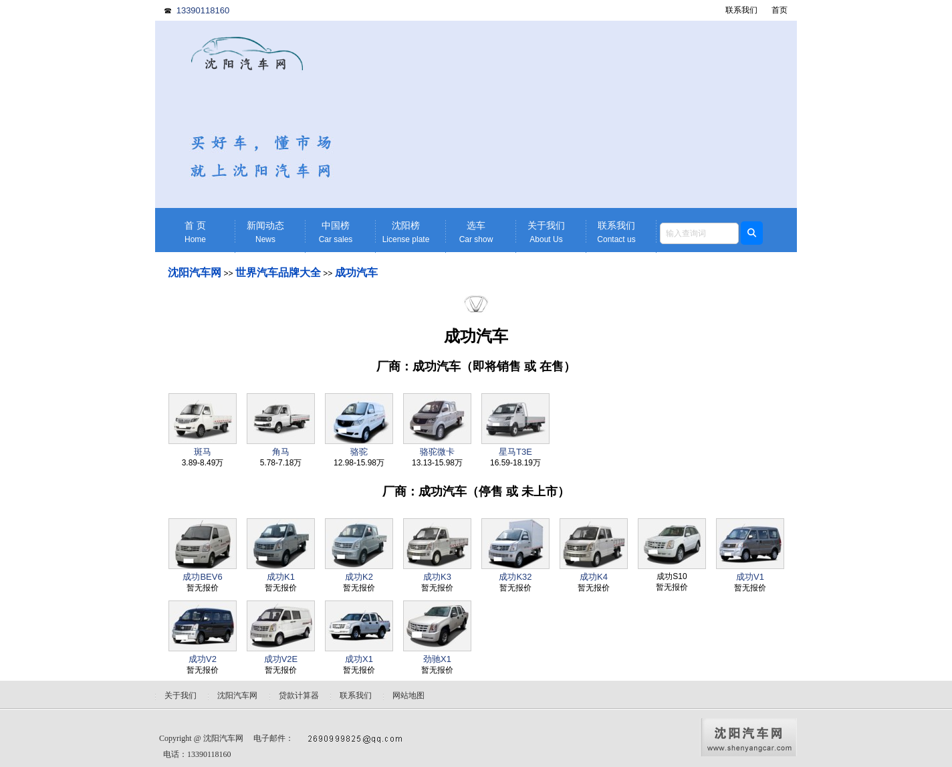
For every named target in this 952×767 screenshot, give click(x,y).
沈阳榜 (406, 232)
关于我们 (546, 232)
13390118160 (203, 10)
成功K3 (437, 577)
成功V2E (281, 659)
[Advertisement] (579, 114)
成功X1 (359, 659)
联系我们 (741, 10)
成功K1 (281, 577)
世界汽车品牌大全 (278, 272)
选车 (476, 232)
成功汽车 (356, 272)
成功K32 (515, 577)
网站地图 (408, 695)
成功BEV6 (202, 577)
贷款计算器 (299, 695)
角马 (280, 452)
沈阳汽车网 (194, 272)
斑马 (202, 452)
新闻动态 (265, 232)
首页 (779, 10)
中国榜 (335, 232)
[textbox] (699, 233)
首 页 (195, 232)
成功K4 (594, 577)
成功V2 (203, 659)
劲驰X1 (437, 659)
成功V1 (750, 577)
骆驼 (359, 452)
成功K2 (359, 577)
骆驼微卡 (437, 452)
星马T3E (515, 452)
